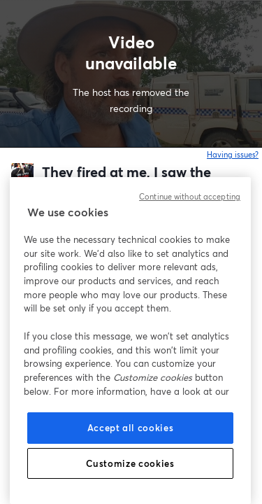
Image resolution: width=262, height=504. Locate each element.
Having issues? (233, 155)
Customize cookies (130, 463)
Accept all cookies (130, 427)
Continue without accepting (189, 197)
